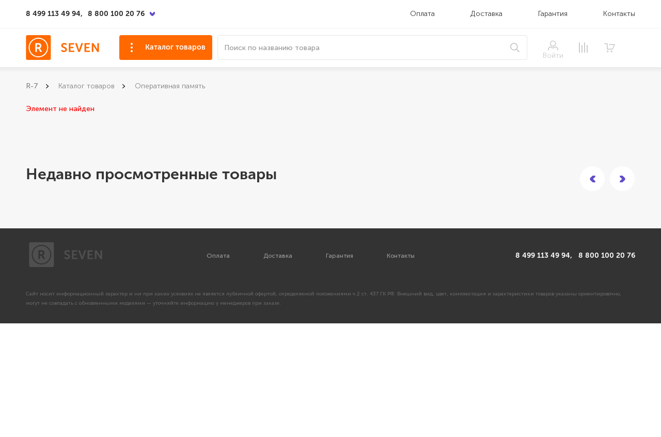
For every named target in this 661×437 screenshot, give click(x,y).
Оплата (422, 13)
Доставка (487, 13)
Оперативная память (170, 86)
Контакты (619, 13)
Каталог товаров (175, 47)
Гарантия (553, 13)
